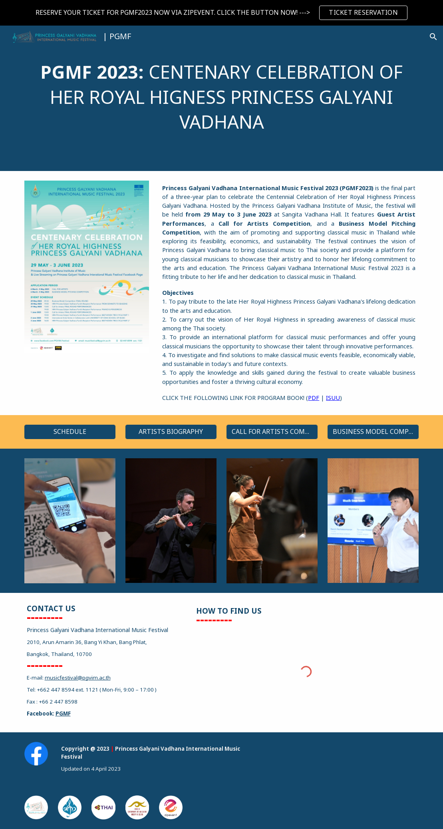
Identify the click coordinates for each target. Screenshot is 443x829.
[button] (433, 36)
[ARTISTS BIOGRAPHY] (171, 432)
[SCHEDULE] (70, 432)
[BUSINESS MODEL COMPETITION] (373, 432)
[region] (221, 13)
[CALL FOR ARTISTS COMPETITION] (272, 432)
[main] (221, 98)
